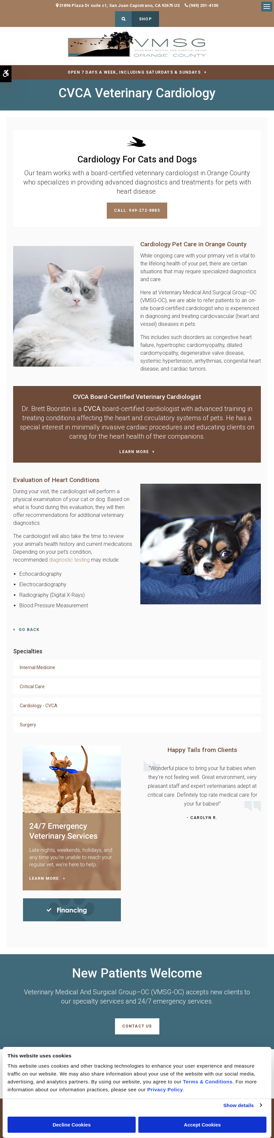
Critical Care (32, 686)
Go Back (29, 629)
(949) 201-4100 (203, 5)
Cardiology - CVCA (38, 705)
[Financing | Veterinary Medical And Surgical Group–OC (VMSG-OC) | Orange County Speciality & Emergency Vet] (72, 909)
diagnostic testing (69, 560)
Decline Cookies (72, 1124)
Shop (145, 19)
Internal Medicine (37, 667)
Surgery (28, 724)
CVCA (92, 409)
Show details (238, 1105)
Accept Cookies (202, 1124)
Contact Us (137, 1026)
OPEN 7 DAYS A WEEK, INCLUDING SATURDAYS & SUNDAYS (134, 72)
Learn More (134, 451)
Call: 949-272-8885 (137, 210)
